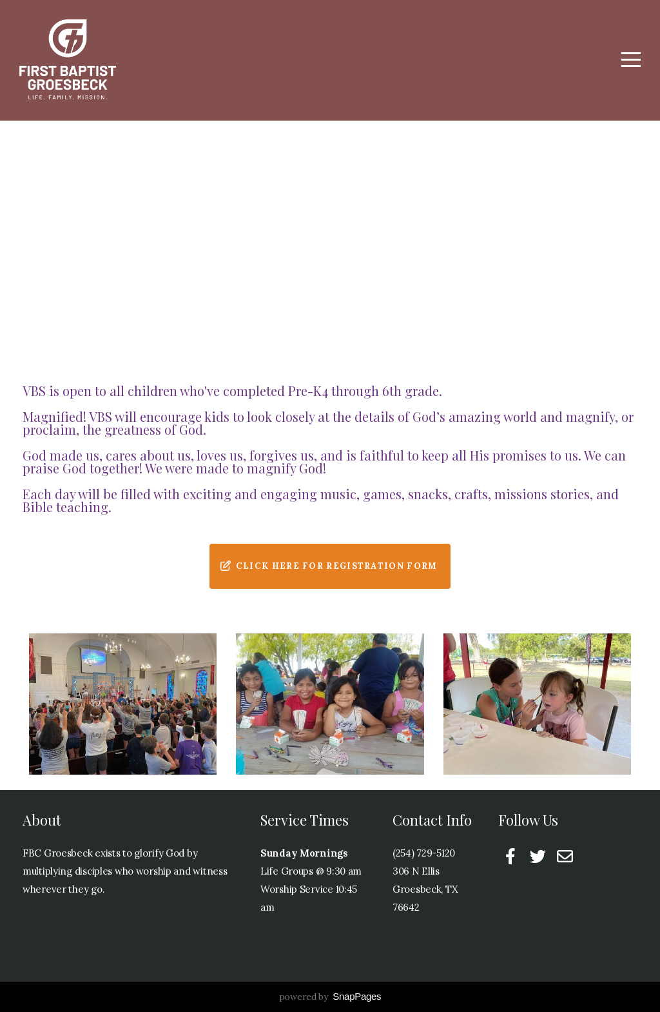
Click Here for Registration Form (329, 566)
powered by (330, 996)
